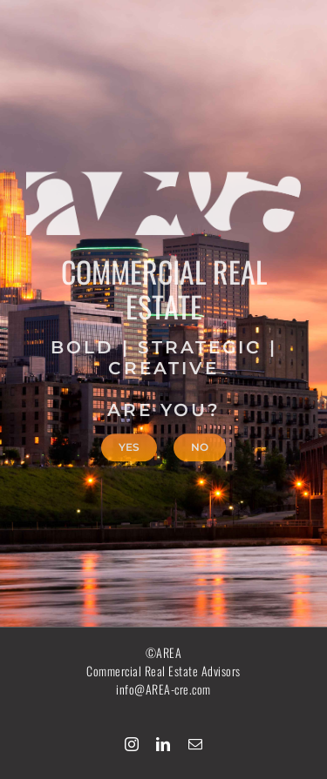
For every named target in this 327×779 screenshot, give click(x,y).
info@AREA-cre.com (163, 689)
